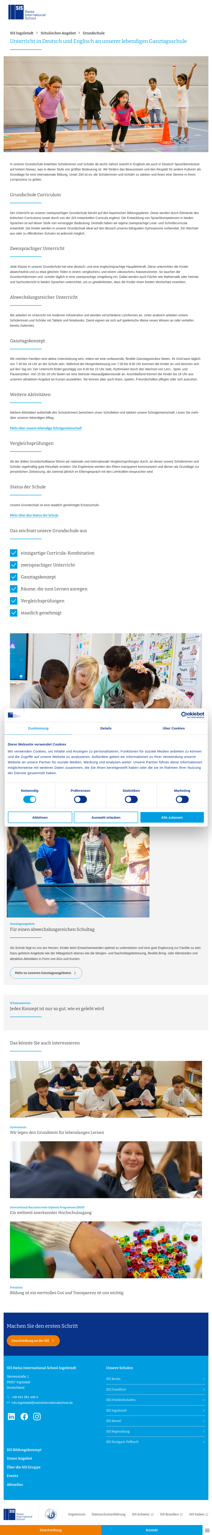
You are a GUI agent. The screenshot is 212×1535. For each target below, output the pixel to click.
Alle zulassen (172, 817)
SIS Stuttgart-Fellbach (122, 1442)
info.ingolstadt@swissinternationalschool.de (42, 1403)
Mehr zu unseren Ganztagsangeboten (43, 973)
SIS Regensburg (118, 1431)
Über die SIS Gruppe (24, 1467)
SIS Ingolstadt (116, 1410)
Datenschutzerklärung (109, 1514)
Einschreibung (51, 1530)
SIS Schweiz (140, 1514)
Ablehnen (40, 817)
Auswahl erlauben (105, 817)
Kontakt (152, 1530)
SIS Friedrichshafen (120, 1400)
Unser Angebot (19, 1458)
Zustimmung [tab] (38, 728)
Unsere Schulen (119, 1368)
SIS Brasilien (169, 1514)
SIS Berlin (113, 1379)
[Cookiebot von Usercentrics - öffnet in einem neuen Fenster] (184, 715)
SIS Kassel (113, 1421)
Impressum (76, 1514)
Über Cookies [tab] (174, 728)
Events (12, 1476)
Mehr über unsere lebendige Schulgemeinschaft (46, 428)
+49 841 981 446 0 (24, 1397)
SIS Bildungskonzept (24, 1450)
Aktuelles (15, 1484)
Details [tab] (106, 728)
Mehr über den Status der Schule (34, 515)
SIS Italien (196, 1514)
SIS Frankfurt (116, 1389)
